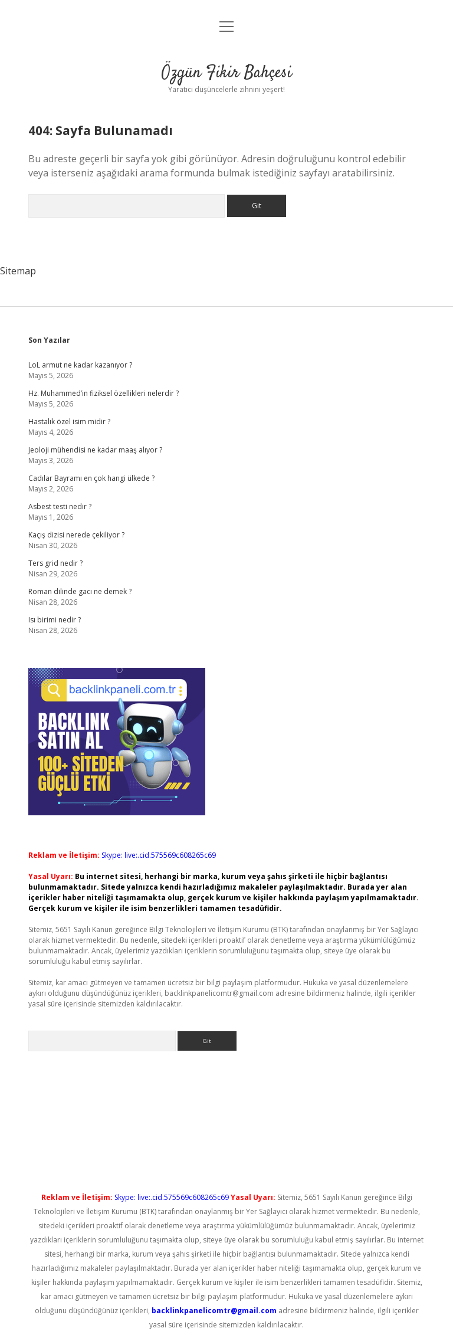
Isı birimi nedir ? (54, 620)
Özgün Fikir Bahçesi (227, 73)
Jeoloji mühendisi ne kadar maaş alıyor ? (95, 450)
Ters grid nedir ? (55, 563)
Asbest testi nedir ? (59, 506)
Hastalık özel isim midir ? (69, 422)
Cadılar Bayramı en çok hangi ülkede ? (91, 478)
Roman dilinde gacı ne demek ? (80, 591)
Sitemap (18, 270)
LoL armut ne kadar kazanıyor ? (80, 365)
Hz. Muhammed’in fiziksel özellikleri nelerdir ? (103, 393)
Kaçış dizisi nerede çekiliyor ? (76, 535)
